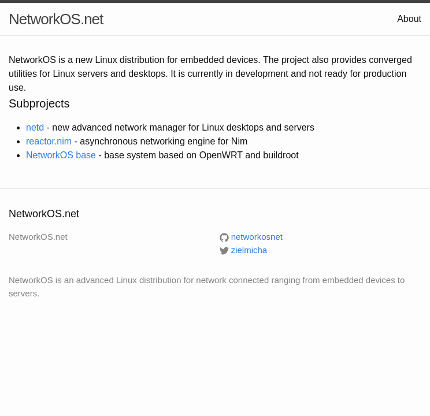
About (409, 19)
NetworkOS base (61, 155)
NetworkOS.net (56, 19)
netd (35, 127)
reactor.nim (49, 141)
